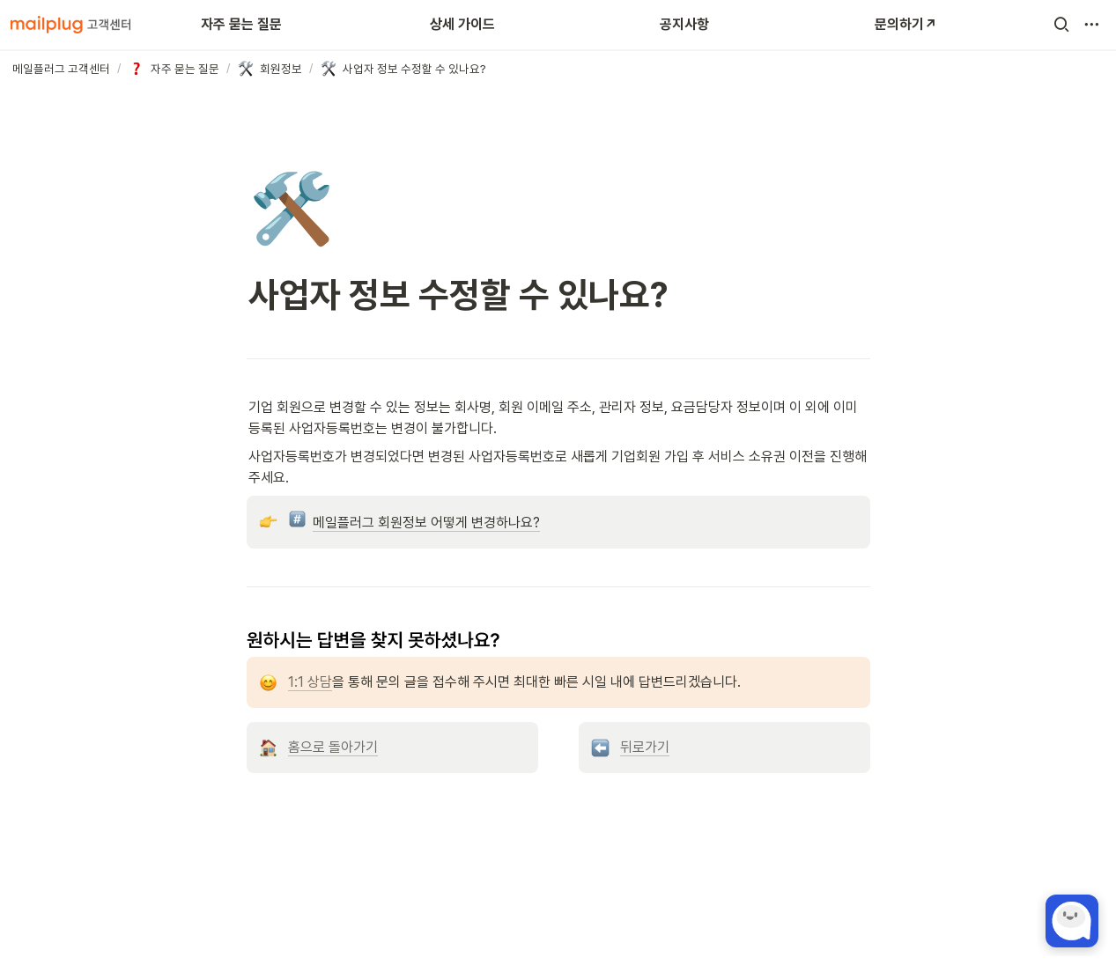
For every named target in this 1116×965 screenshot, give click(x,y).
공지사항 (684, 24)
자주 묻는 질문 (241, 24)
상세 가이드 (462, 24)
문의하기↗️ (906, 24)
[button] (1061, 24)
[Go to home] (70, 24)
